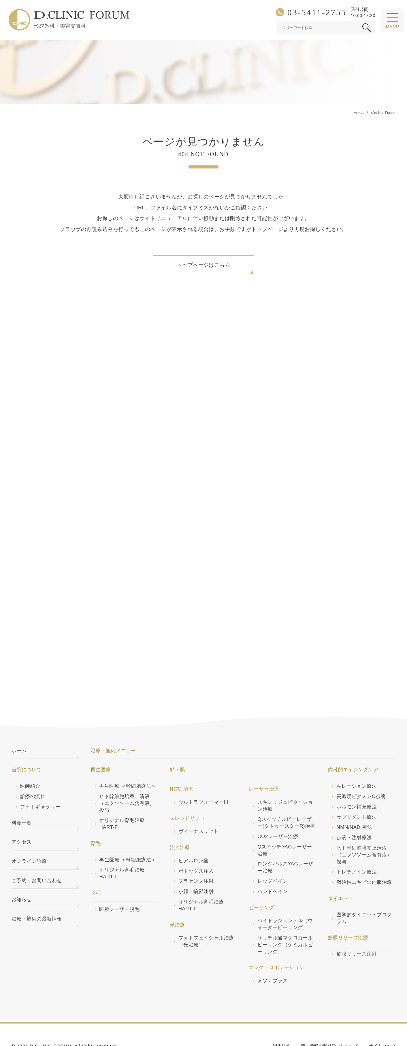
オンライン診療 (29, 840)
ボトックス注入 (196, 849)
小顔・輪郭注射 (196, 870)
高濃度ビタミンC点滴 (361, 775)
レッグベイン (272, 860)
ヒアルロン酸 (193, 839)
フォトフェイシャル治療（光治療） (206, 920)
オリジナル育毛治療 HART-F (121, 802)
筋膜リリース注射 (357, 932)
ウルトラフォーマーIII (203, 781)
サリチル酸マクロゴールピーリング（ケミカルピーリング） (285, 923)
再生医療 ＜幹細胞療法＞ (127, 765)
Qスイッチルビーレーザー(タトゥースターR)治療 (286, 801)
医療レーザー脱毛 (119, 888)
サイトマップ (382, 1024)
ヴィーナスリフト (198, 810)
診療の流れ (32, 775)
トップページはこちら (203, 265)
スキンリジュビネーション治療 (285, 784)
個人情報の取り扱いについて (330, 1024)
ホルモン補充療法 (357, 785)
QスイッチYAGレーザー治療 (284, 829)
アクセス (22, 820)
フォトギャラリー (40, 785)
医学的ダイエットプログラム (364, 897)
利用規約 (282, 1024)
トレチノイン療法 (357, 850)
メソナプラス (272, 959)
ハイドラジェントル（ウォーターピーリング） (285, 903)
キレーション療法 (357, 765)
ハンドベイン (272, 870)
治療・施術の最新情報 (37, 897)
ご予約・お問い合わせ (37, 859)
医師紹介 (30, 765)
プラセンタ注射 (196, 860)
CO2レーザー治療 (277, 815)
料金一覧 (22, 801)
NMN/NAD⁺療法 (354, 806)
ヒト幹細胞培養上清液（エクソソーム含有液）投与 (126, 782)
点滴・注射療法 (354, 816)
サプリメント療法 (357, 796)
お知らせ (22, 878)
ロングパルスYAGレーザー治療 (285, 846)
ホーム (19, 729)
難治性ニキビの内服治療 (364, 861)
